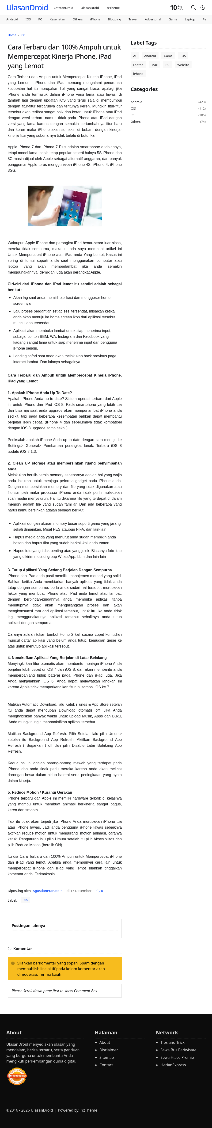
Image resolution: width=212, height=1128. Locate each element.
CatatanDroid (63, 8)
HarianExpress (173, 1064)
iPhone (95, 19)
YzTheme (113, 8)
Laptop (190, 19)
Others (78, 19)
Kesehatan (57, 19)
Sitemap (106, 1057)
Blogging (114, 19)
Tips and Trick (172, 1042)
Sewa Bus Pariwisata (178, 1049)
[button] (193, 7)
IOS (28, 19)
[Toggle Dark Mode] (203, 7)
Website (183, 65)
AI (134, 56)
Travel (133, 19)
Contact (106, 1064)
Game (173, 19)
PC (40, 19)
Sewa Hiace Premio (177, 1057)
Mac (154, 65)
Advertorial (153, 19)
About (104, 1042)
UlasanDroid (27, 7)
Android (12, 19)
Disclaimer (108, 1049)
